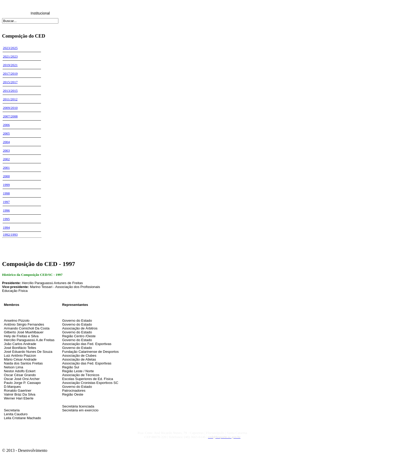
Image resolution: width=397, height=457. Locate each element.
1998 (6, 193)
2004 (6, 142)
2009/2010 (10, 108)
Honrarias (142, 13)
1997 (6, 202)
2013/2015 (10, 91)
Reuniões (91, 13)
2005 (6, 133)
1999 (6, 185)
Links (193, 13)
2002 (6, 159)
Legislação (65, 13)
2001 (6, 168)
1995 (6, 219)
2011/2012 (10, 99)
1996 (6, 210)
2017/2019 (10, 73)
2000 (6, 176)
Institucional (40, 13)
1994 (6, 227)
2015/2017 (10, 82)
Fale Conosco (218, 13)
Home (14, 13)
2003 (6, 150)
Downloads (167, 13)
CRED (116, 13)
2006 (6, 125)
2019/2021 (10, 65)
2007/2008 (10, 116)
